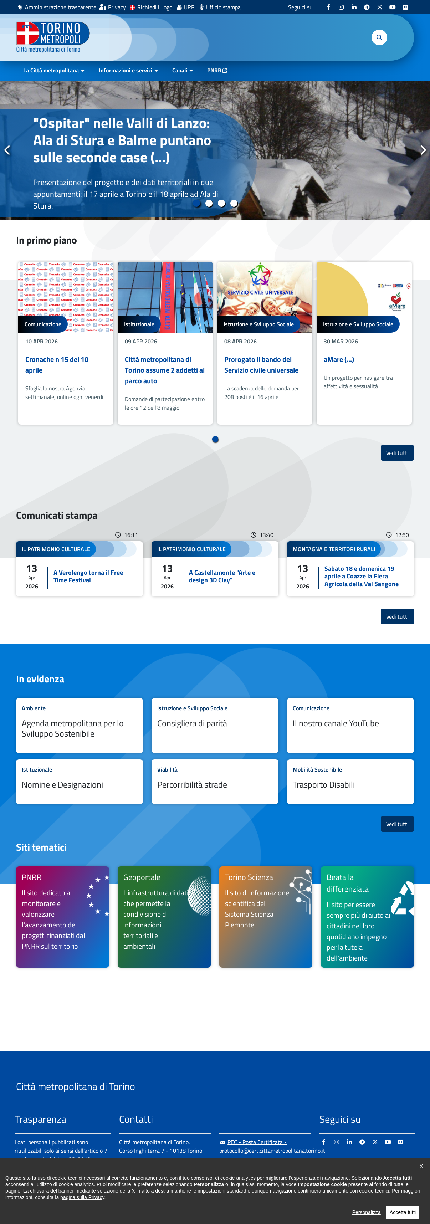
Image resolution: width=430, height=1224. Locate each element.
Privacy (117, 7)
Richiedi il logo (154, 7)
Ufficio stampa (223, 7)
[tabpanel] (215, 150)
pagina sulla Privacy (82, 1208)
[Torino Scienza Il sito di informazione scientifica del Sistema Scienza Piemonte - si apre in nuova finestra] (265, 917)
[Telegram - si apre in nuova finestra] (367, 7)
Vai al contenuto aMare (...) (364, 343)
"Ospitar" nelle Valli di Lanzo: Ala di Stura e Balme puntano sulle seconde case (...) (122, 140)
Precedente (7, 150)
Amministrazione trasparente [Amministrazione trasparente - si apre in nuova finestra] (60, 7)
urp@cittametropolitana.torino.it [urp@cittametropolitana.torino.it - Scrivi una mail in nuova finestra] (263, 1165)
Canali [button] (179, 70)
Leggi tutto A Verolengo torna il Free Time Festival (79, 568)
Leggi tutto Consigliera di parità (215, 725)
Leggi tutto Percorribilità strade (215, 781)
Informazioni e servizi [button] (125, 70)
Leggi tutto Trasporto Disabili (350, 781)
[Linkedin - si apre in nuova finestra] (354, 7)
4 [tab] (233, 203)
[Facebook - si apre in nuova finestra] (328, 7)
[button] (379, 37)
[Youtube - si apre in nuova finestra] (392, 7)
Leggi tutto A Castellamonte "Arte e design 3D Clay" (215, 568)
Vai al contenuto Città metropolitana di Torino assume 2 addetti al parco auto (165, 343)
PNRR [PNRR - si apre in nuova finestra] (214, 70)
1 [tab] (196, 203)
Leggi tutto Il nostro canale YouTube (350, 725)
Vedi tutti (400, 452)
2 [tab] (209, 203)
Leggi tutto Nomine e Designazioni (79, 781)
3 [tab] (221, 203)
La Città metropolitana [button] (51, 70)
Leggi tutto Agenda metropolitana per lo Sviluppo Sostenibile (79, 725)
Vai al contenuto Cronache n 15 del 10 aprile (66, 343)
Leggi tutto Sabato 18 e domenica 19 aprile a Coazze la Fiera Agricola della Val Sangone (350, 568)
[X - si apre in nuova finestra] (379, 7)
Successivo (422, 150)
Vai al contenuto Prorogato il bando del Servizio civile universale (264, 343)
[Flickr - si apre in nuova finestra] (405, 7)
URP (189, 7)
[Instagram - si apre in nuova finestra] (341, 7)
